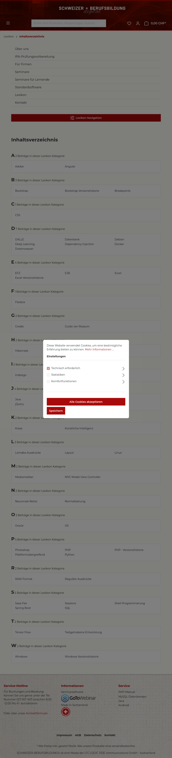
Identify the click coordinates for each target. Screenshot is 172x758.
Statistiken (58, 377)
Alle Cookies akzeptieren (86, 404)
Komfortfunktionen (64, 384)
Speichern (56, 413)
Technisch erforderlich (65, 371)
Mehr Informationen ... (99, 352)
